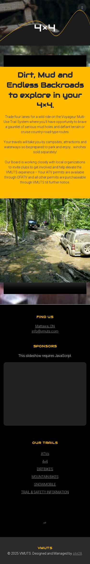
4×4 (45, 461)
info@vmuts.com (45, 331)
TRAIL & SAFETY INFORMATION (45, 492)
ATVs (45, 454)
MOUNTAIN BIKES (45, 477)
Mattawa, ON (45, 326)
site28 (77, 553)
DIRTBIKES (45, 469)
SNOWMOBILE (45, 484)
